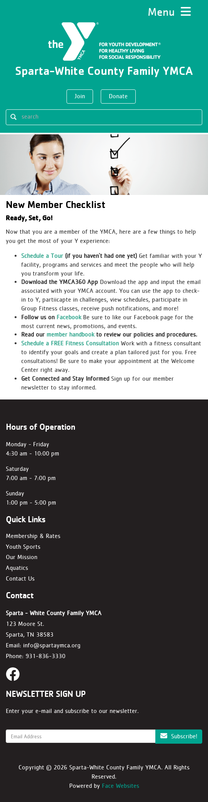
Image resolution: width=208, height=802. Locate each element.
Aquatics (17, 567)
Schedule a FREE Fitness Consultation (70, 343)
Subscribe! (178, 736)
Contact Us (20, 578)
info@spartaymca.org (51, 645)
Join (80, 96)
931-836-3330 (45, 656)
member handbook (70, 334)
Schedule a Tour (42, 255)
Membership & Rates (33, 536)
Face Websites (120, 785)
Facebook (69, 317)
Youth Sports (23, 546)
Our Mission (21, 557)
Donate (118, 96)
